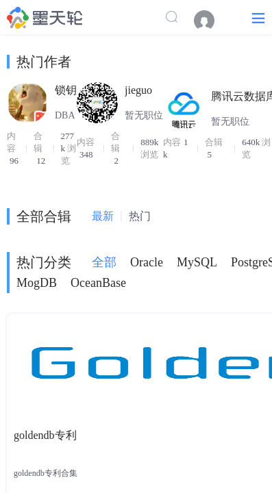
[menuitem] (211, 20)
